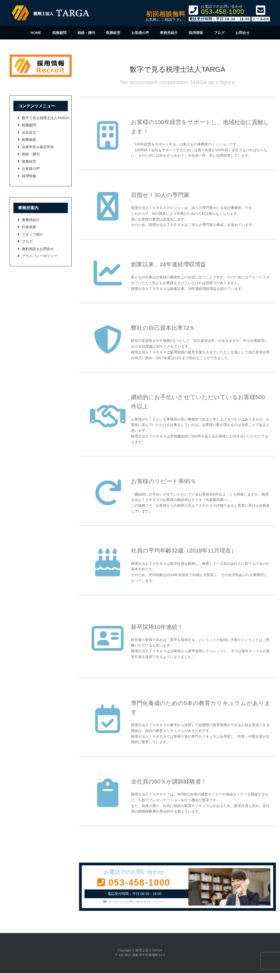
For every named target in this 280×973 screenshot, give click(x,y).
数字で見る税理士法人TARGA (45, 118)
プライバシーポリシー (39, 256)
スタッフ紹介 (32, 234)
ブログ (219, 33)
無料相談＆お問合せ (38, 249)
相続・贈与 (86, 33)
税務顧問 (59, 33)
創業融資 (29, 140)
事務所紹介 (169, 33)
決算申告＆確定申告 (38, 147)
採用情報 (196, 33)
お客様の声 (140, 33)
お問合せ (242, 33)
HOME (36, 33)
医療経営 (113, 33)
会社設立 (29, 132)
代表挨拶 (29, 227)
